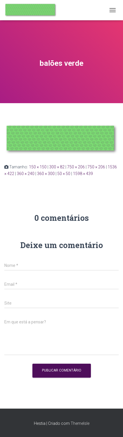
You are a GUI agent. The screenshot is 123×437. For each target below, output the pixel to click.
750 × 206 (76, 167)
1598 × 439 (83, 173)
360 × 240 (25, 173)
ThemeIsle (80, 423)
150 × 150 (38, 167)
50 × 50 (63, 173)
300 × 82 (57, 167)
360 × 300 (46, 173)
